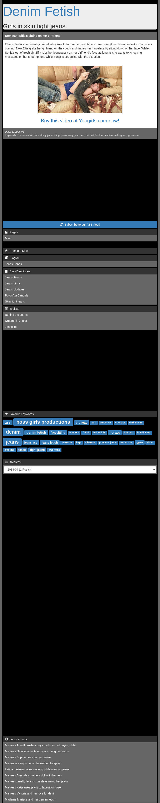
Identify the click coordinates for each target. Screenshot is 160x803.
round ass (126, 442)
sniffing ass (120, 135)
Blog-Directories (17, 271)
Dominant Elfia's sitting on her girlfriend (32, 35)
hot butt (90, 135)
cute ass (120, 422)
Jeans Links (12, 283)
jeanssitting (53, 135)
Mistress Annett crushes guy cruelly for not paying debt (40, 745)
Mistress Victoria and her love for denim (30, 793)
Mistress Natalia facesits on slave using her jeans (37, 751)
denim (13, 432)
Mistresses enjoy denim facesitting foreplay (33, 763)
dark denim (135, 422)
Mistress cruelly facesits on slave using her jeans (36, 781)
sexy (139, 442)
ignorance (133, 135)
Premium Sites (17, 250)
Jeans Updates (14, 289)
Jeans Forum (13, 277)
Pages (11, 232)
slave (150, 442)
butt (93, 422)
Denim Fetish (41, 11)
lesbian (109, 135)
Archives (13, 462)
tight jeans (37, 449)
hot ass (115, 432)
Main (8, 238)
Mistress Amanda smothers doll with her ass (33, 775)
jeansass (79, 135)
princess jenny (108, 442)
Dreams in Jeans (16, 320)
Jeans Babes (13, 264)
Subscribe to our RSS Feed (80, 224)
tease (22, 449)
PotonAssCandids (16, 295)
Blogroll (12, 258)
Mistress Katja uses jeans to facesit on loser (33, 787)
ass (8, 422)
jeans (12, 442)
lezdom (99, 135)
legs (78, 442)
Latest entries (16, 739)
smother (9, 450)
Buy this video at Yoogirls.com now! (80, 120)
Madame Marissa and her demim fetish (30, 799)
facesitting (40, 135)
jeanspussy (67, 135)
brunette (82, 422)
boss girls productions (43, 422)
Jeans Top (11, 326)
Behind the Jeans (16, 314)
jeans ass (30, 442)
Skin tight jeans (15, 301)
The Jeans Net (25, 135)
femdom (74, 432)
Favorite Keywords (19, 414)
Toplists (12, 308)
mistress (90, 442)
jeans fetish (50, 442)
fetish (86, 432)
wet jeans (54, 450)
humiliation (143, 432)
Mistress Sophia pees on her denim (28, 757)
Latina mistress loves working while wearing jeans (37, 769)
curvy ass (105, 422)
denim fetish (36, 432)
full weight (99, 432)
